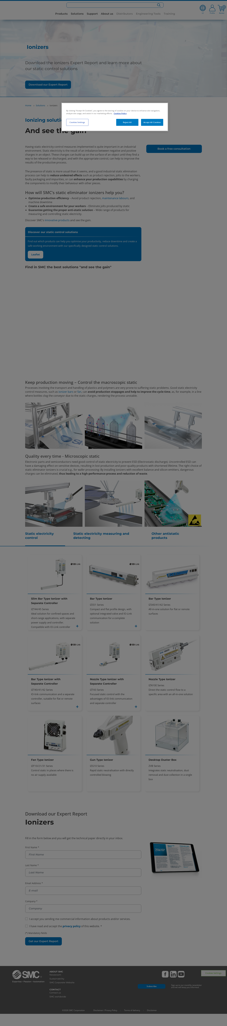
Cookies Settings (77, 122)
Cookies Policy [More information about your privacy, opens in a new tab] (120, 113)
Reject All (127, 122)
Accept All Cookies (152, 122)
